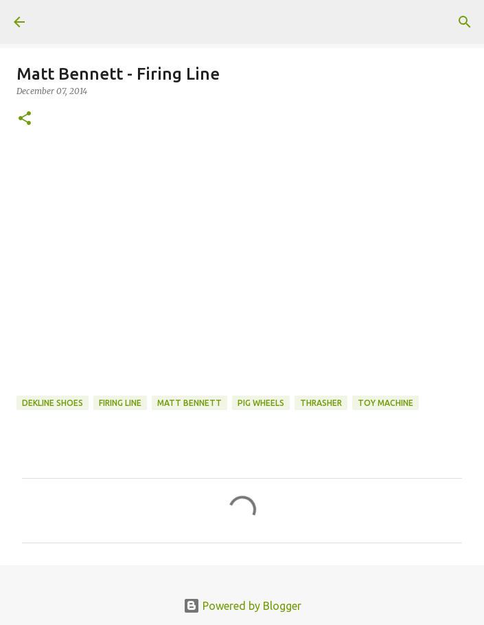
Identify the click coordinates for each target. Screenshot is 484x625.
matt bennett (189, 402)
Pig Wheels (261, 402)
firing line (120, 402)
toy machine (385, 402)
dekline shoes (52, 402)
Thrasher (321, 402)
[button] (24, 119)
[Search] (465, 21)
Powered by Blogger (242, 606)
